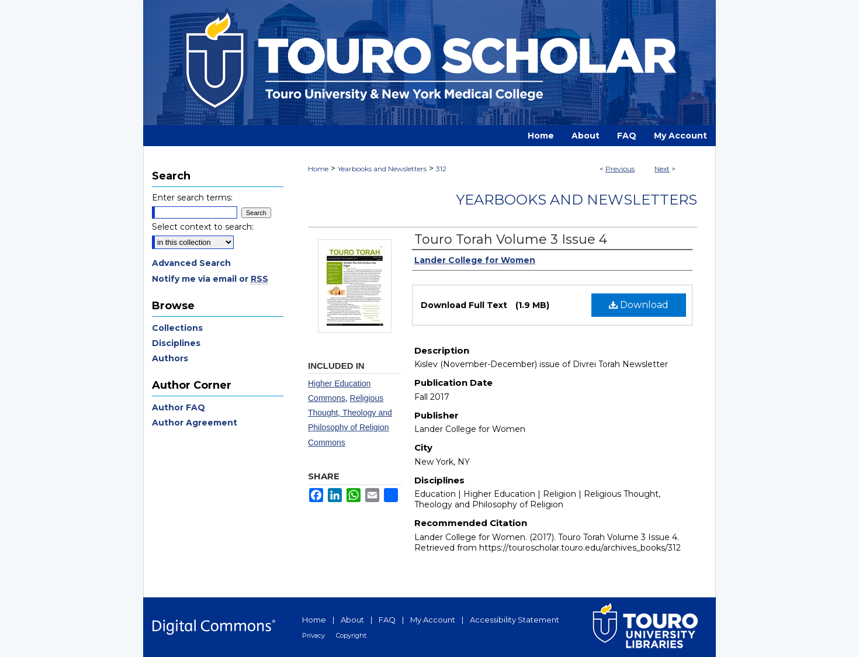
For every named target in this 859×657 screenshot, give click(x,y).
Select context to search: (203, 227)
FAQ (387, 619)
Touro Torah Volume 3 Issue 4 (510, 239)
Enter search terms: (192, 197)
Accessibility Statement (514, 619)
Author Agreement (194, 422)
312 (441, 168)
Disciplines (176, 343)
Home (318, 168)
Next (662, 168)
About (352, 619)
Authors (170, 358)
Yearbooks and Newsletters (382, 168)
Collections (177, 328)
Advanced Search (191, 263)
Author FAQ (178, 407)
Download (639, 304)
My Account (432, 619)
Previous (620, 168)
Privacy (313, 635)
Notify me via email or (210, 279)
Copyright (351, 635)
